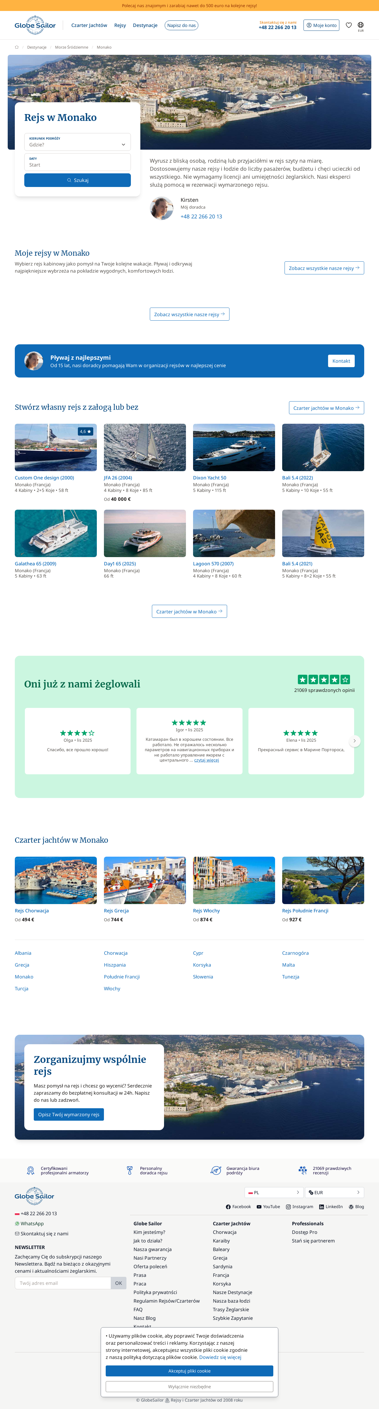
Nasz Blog (145, 1318)
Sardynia (222, 1266)
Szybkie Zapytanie (233, 1318)
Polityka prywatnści (155, 1292)
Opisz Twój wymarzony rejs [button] (68, 1114)
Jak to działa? (148, 1240)
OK (118, 1283)
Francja (221, 1275)
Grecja (22, 965)
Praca (140, 1283)
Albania (23, 953)
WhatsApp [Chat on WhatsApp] (29, 1223)
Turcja (21, 988)
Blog (356, 1206)
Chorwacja (116, 953)
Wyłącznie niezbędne (189, 1386)
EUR (334, 1192)
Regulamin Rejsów (154, 1301)
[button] (89, 25)
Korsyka (202, 965)
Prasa (140, 1275)
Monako (24, 976)
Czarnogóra (295, 953)
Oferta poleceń (150, 1266)
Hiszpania (115, 965)
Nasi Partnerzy (150, 1258)
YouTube (268, 1206)
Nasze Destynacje (232, 1292)
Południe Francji (122, 976)
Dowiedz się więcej (220, 1357)
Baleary (221, 1249)
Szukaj (78, 180)
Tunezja (290, 976)
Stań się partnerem (313, 1240)
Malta (288, 965)
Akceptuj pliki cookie (189, 1371)
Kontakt (341, 361)
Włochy (112, 988)
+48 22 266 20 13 (201, 216)
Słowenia (203, 976)
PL (274, 1192)
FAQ (138, 1309)
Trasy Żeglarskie (231, 1309)
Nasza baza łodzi (231, 1301)
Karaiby (221, 1240)
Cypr (198, 953)
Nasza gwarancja (153, 1249)
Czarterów (188, 1301)
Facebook (238, 1206)
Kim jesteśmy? (149, 1232)
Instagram (299, 1206)
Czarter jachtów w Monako (326, 408)
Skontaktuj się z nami (41, 1233)
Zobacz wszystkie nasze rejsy (324, 268)
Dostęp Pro (304, 1232)
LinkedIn (331, 1206)
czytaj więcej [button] (206, 760)
